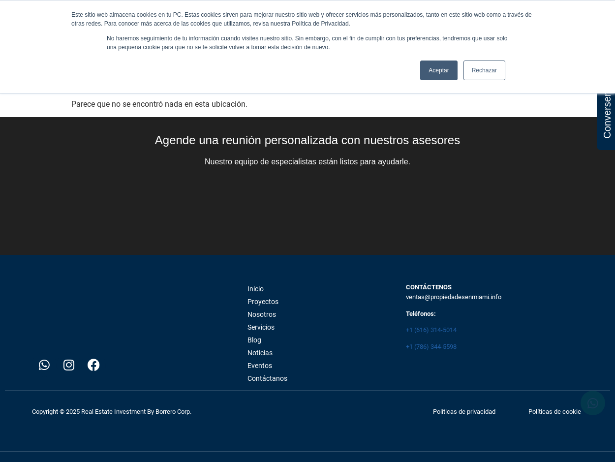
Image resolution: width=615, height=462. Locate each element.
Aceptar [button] (439, 70)
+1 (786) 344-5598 (431, 346)
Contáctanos (267, 378)
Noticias (260, 353)
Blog (254, 340)
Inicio (255, 289)
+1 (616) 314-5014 (431, 330)
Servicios (261, 327)
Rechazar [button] (484, 70)
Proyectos (262, 302)
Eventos (259, 366)
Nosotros (261, 314)
